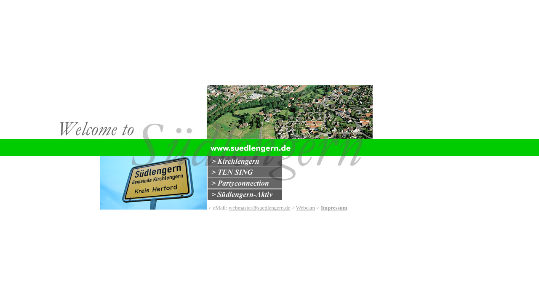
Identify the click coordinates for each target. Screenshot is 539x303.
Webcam (305, 208)
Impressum (334, 208)
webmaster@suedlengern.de (260, 208)
